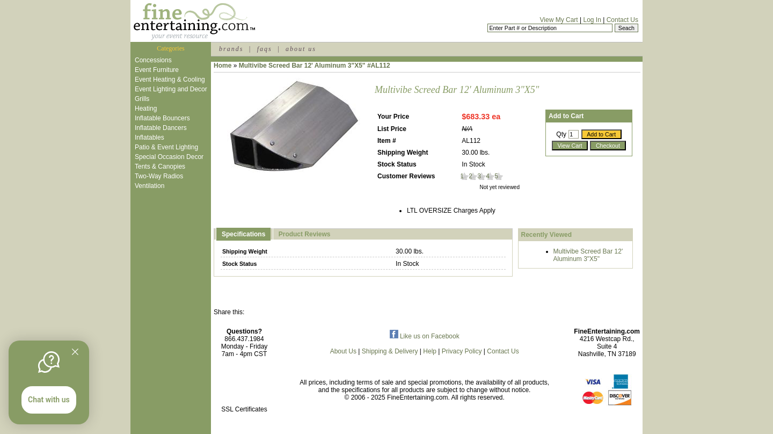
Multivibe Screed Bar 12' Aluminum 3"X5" (588, 255)
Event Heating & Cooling (170, 79)
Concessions (153, 60)
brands (231, 49)
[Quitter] (75, 351)
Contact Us (622, 20)
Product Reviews (305, 234)
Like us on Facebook (425, 336)
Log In (592, 20)
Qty (561, 134)
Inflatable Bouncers (162, 118)
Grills (142, 99)
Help (429, 351)
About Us (343, 351)
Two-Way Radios (159, 176)
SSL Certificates (244, 409)
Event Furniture (157, 70)
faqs (264, 49)
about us (301, 49)
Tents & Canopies (160, 166)
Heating (146, 108)
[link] (244, 386)
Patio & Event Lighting (166, 147)
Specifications (243, 234)
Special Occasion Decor (169, 157)
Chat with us (49, 399)
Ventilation (149, 186)
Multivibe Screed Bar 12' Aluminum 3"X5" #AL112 (314, 65)
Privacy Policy (462, 351)
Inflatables (149, 137)
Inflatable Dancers (161, 128)
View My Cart (559, 20)
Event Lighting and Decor (171, 89)
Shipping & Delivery (390, 351)
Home (222, 65)
